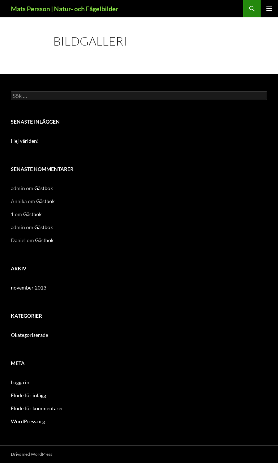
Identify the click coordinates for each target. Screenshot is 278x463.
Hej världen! (25, 141)
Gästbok (43, 188)
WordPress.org (28, 421)
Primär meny (269, 8)
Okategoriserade (29, 335)
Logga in (20, 382)
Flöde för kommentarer (37, 408)
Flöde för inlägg (28, 395)
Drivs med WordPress (31, 454)
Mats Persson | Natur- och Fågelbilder (64, 9)
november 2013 (28, 287)
